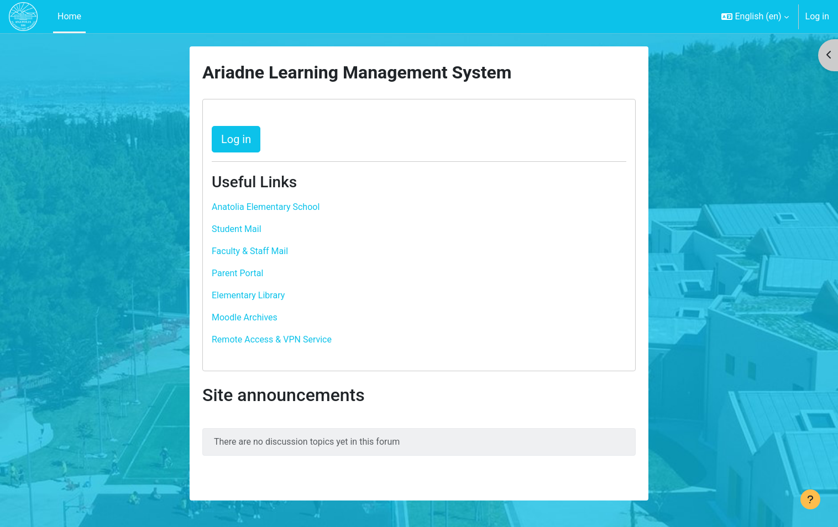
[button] (754, 16)
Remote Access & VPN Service (272, 339)
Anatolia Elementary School (266, 207)
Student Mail (236, 229)
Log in (817, 16)
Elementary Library (248, 295)
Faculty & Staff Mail (250, 251)
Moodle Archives (244, 317)
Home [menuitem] (69, 16)
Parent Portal (237, 273)
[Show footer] (810, 499)
